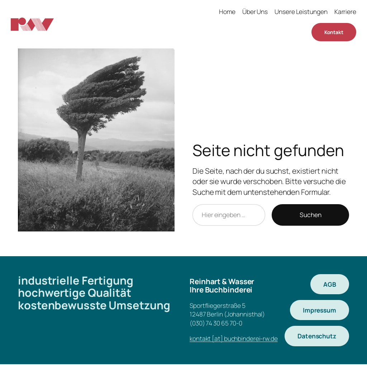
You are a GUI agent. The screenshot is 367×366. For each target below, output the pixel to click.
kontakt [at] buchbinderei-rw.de (234, 338)
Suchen (310, 214)
